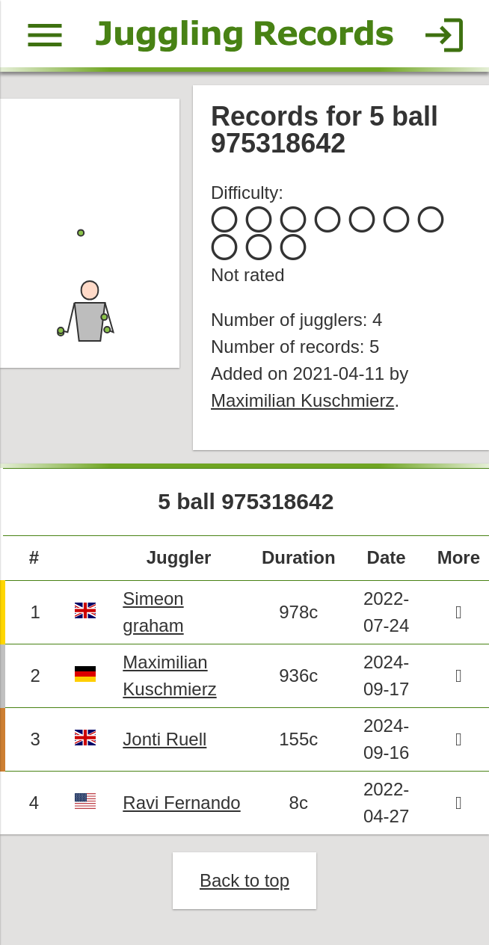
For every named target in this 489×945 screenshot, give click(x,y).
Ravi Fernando (181, 802)
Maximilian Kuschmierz (302, 400)
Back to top (244, 880)
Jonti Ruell (164, 739)
